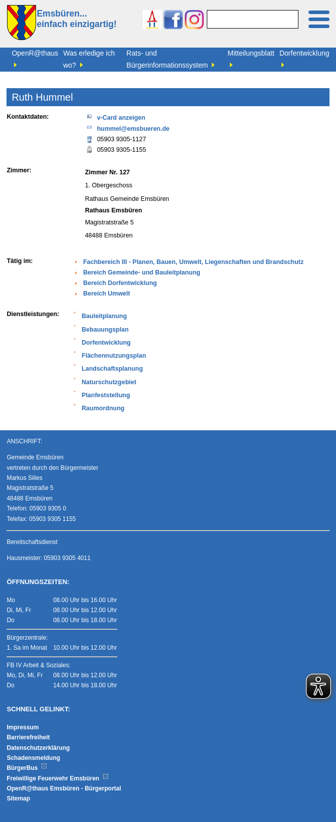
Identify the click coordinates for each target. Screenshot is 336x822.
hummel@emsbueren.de (127, 128)
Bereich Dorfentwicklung (120, 283)
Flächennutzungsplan (114, 355)
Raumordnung (103, 408)
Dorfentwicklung (106, 342)
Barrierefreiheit (28, 737)
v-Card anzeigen (115, 117)
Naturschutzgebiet (109, 382)
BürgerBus (27, 767)
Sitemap (18, 798)
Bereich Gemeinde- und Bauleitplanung (141, 272)
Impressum (23, 727)
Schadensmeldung (33, 757)
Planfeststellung (106, 395)
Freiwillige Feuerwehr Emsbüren (58, 778)
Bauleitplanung (104, 316)
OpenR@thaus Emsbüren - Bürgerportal (64, 788)
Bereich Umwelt (106, 293)
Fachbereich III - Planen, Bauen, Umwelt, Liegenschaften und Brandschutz (193, 261)
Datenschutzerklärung (38, 747)
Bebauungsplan (105, 329)
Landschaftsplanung (112, 368)
